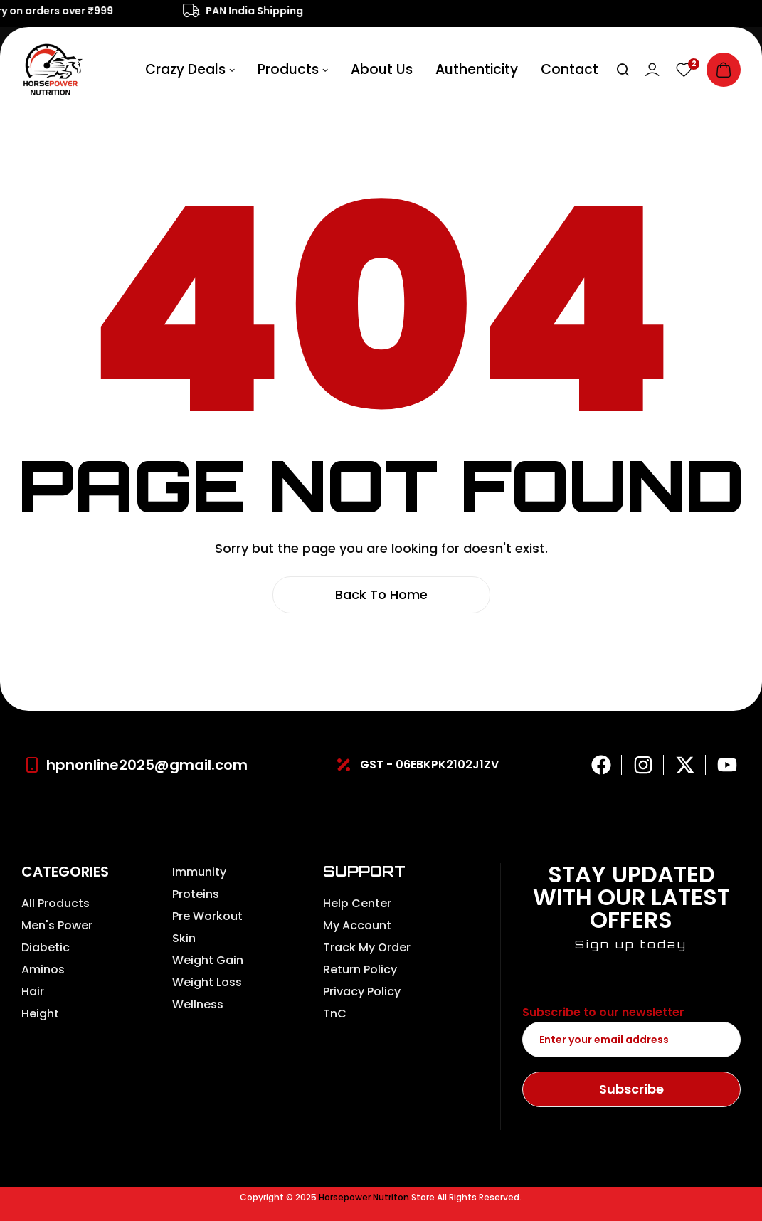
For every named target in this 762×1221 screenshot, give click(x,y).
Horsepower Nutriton (364, 1197)
